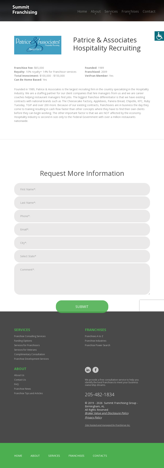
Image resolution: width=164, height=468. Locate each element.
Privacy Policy (93, 417)
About (96, 11)
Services (111, 11)
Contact (149, 11)
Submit (82, 386)
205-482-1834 (99, 394)
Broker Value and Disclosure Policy (107, 413)
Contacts (100, 455)
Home (82, 11)
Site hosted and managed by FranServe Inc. (107, 425)
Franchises (130, 11)
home (18, 455)
